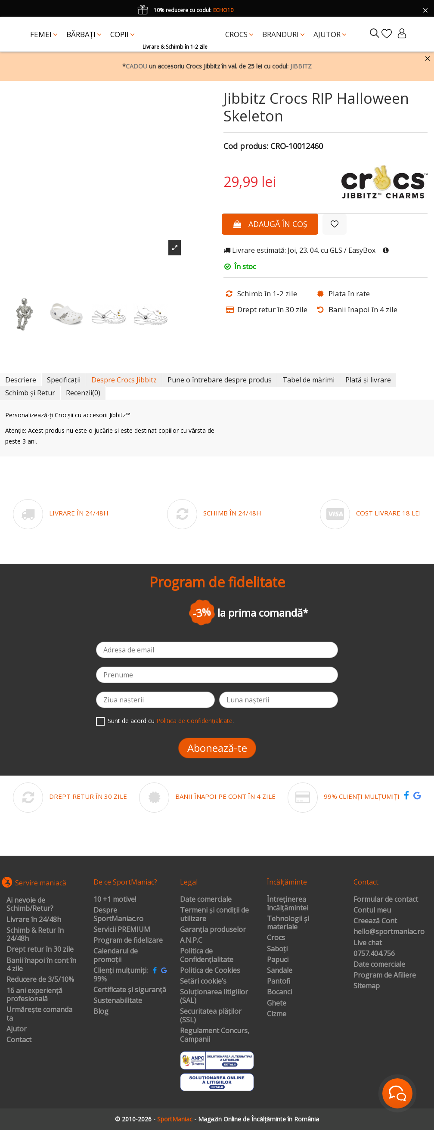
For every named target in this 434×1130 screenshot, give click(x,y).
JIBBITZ (301, 66)
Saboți (277, 949)
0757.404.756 (374, 954)
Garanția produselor (213, 929)
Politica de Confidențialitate (194, 721)
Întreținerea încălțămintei (287, 903)
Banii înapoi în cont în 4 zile (41, 964)
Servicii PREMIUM (121, 929)
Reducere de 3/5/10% (40, 979)
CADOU (136, 66)
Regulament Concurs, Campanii (214, 1035)
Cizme (276, 1014)
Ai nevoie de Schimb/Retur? (29, 904)
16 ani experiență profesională (34, 995)
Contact (18, 1040)
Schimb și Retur (30, 392)
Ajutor (16, 1029)
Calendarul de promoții (115, 955)
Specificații (64, 380)
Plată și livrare (368, 380)
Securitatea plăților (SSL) (211, 1015)
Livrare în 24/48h (33, 920)
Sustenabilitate (117, 1001)
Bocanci (279, 992)
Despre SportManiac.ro (118, 914)
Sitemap (366, 986)
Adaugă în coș (269, 224)
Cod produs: (245, 146)
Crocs (276, 938)
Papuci (277, 960)
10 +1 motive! (114, 899)
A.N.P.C (191, 940)
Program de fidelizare (128, 940)
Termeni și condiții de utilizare (214, 914)
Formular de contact (385, 899)
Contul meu (372, 910)
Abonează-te (217, 748)
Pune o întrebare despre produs (219, 380)
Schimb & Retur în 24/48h (35, 934)
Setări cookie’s (203, 981)
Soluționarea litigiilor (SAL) (214, 996)
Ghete (276, 1003)
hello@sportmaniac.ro (389, 932)
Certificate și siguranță (129, 990)
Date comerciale (206, 899)
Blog (100, 1011)
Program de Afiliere (384, 975)
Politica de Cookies (210, 970)
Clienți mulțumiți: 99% (120, 974)
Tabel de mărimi (308, 380)
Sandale (279, 970)
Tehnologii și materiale (288, 923)
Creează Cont (375, 921)
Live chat (367, 943)
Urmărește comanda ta (39, 1014)
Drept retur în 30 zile (40, 949)
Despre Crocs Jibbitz (124, 380)
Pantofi (278, 981)
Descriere (20, 380)
